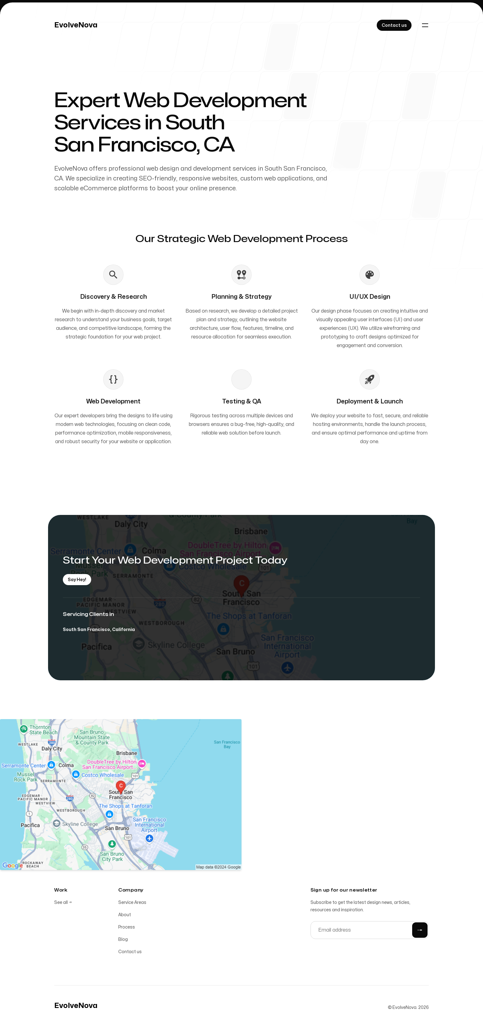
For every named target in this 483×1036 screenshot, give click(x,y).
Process (126, 928)
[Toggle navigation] (425, 25)
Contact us (130, 953)
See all (63, 904)
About (124, 916)
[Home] (76, 25)
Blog (123, 941)
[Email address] (369, 931)
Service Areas (132, 904)
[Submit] (420, 931)
